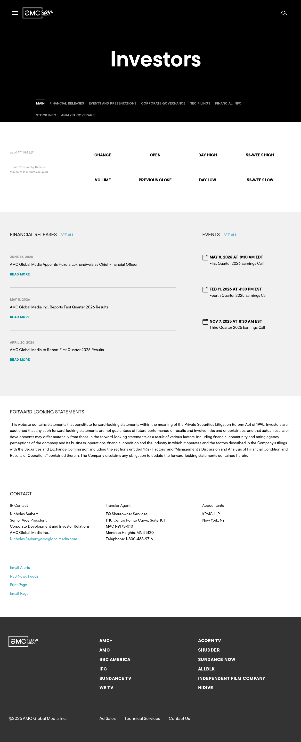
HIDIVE (205, 688)
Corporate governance (163, 103)
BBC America (114, 660)
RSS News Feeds (24, 577)
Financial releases (66, 103)
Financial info (228, 103)
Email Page (19, 594)
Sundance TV (115, 679)
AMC (104, 650)
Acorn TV (209, 641)
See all (67, 235)
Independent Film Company (231, 679)
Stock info (46, 115)
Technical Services (142, 719)
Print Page (18, 585)
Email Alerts (20, 568)
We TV (106, 688)
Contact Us (179, 719)
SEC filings (200, 103)
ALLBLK (206, 669)
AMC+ (106, 641)
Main (40, 103)
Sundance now (217, 660)
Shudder (209, 650)
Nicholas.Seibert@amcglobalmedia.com (43, 539)
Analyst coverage (78, 115)
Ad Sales (107, 719)
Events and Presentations (112, 103)
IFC (103, 669)
